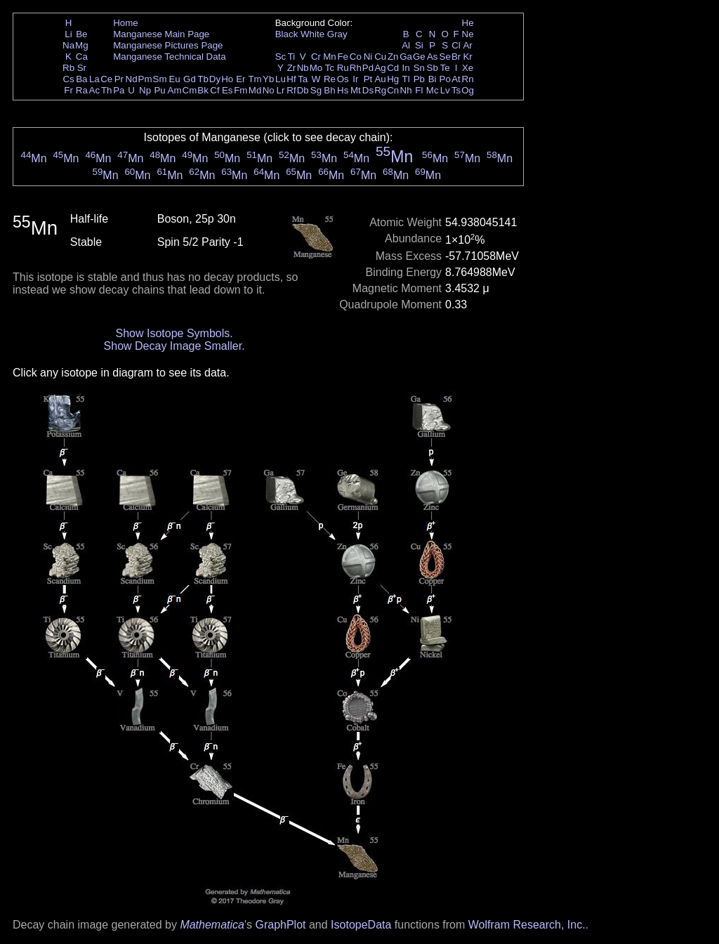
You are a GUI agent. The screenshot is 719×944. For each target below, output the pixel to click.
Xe (467, 68)
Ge (419, 56)
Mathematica (212, 925)
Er (240, 79)
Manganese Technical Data (169, 56)
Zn (393, 56)
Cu (380, 56)
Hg (393, 79)
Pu (159, 90)
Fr (68, 90)
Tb (203, 79)
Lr (281, 90)
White (312, 34)
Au (379, 79)
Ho (227, 79)
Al (406, 45)
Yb (268, 79)
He (468, 23)
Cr (316, 56)
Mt (355, 90)
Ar (467, 45)
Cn (393, 90)
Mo (316, 68)
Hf (291, 79)
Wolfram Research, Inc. (527, 925)
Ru (343, 68)
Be (81, 34)
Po (445, 79)
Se (445, 56)
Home (125, 23)
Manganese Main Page (161, 34)
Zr (291, 68)
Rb (68, 68)
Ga (406, 56)
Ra (82, 90)
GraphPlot (280, 925)
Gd (189, 79)
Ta (303, 79)
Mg (81, 45)
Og (467, 90)
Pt (368, 79)
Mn (329, 56)
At (456, 79)
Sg (316, 90)
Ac (94, 90)
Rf (291, 90)
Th (106, 90)
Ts (456, 90)
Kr (467, 56)
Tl (406, 79)
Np (145, 90)
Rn (468, 79)
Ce (106, 79)
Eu (174, 79)
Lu (280, 79)
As (432, 56)
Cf (214, 90)
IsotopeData (361, 925)
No (269, 90)
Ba (81, 79)
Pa (118, 90)
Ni (368, 56)
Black (286, 34)
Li (68, 34)
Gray (337, 34)
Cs (68, 79)
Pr (119, 79)
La (94, 79)
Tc (329, 68)
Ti (292, 56)
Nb (303, 68)
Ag (379, 68)
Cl (456, 45)
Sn (419, 68)
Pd (368, 68)
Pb (419, 79)
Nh (406, 90)
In (406, 68)
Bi (432, 79)
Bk (203, 90)
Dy (214, 79)
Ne (468, 34)
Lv (445, 90)
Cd (393, 68)
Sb (432, 68)
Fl (419, 90)
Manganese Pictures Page (168, 45)
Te (445, 68)
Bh (329, 90)
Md (255, 90)
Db (303, 90)
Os (343, 79)
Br (456, 56)
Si (419, 45)
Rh (356, 68)
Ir (355, 79)
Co (356, 56)
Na (68, 45)
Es (227, 90)
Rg (380, 90)
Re (330, 79)
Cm (190, 90)
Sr (81, 68)
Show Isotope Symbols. (173, 333)
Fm (240, 90)
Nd (132, 79)
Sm (160, 79)
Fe (342, 56)
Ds (368, 90)
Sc (280, 56)
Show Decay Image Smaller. (174, 346)
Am (175, 90)
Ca (82, 56)
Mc (432, 90)
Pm (145, 79)
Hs (342, 90)
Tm (254, 79)
